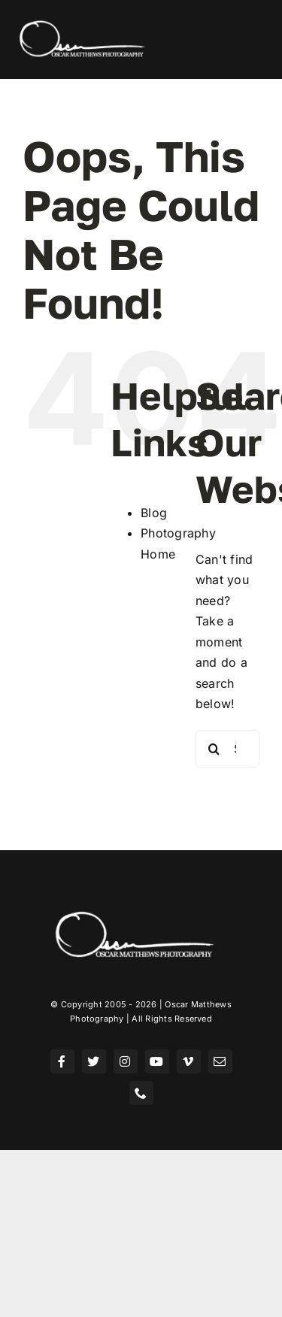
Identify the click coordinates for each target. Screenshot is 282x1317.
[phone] (141, 1093)
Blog (154, 512)
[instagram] (126, 1061)
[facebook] (62, 1061)
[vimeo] (189, 1061)
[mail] (220, 1061)
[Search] (214, 748)
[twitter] (94, 1061)
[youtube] (157, 1061)
